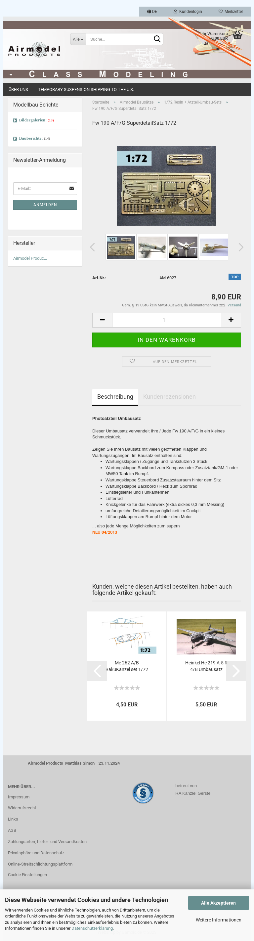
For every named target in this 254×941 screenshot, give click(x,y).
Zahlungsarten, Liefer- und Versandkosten (47, 841)
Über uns (18, 89)
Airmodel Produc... (30, 258)
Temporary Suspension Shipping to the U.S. (86, 89)
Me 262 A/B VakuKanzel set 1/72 (127, 666)
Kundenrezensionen (169, 396)
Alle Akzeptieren (218, 903)
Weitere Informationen (218, 919)
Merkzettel (231, 11)
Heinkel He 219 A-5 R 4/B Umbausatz (206, 666)
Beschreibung (115, 396)
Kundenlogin (188, 11)
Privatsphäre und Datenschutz (36, 852)
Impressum (18, 796)
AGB (12, 830)
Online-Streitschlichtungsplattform (40, 864)
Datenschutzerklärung (92, 928)
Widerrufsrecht (22, 807)
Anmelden (45, 204)
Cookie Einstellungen (27, 874)
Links (13, 819)
